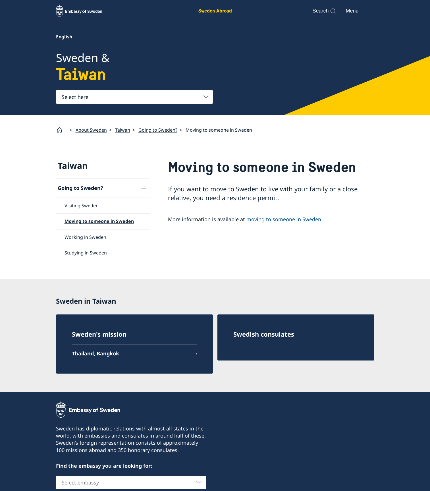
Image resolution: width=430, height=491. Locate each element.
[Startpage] (61, 130)
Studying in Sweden (86, 253)
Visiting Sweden (82, 205)
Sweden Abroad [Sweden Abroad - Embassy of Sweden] (215, 10)
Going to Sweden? (157, 130)
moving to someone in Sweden (283, 219)
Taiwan (122, 130)
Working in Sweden (85, 237)
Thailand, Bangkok (95, 353)
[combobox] (134, 97)
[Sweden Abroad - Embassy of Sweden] (84, 11)
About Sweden (91, 130)
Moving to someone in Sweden (99, 221)
